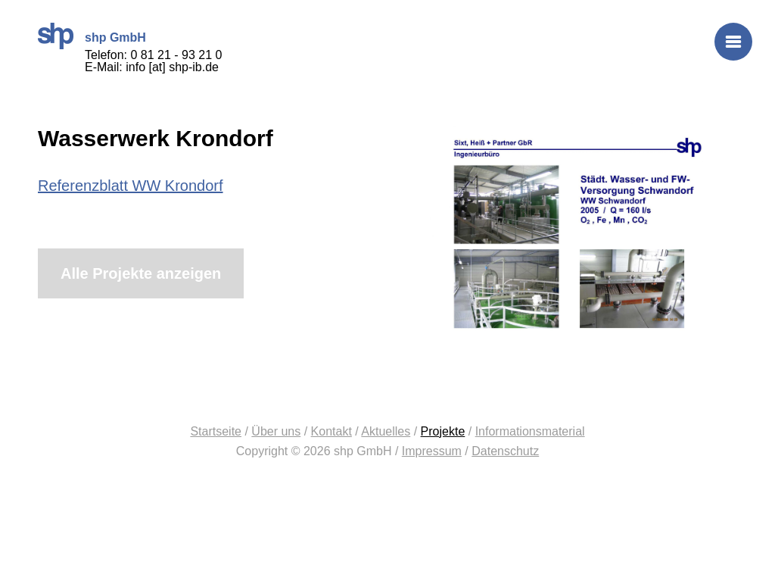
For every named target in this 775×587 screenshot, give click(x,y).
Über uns (275, 431)
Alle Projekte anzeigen (141, 273)
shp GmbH (55, 36)
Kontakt (331, 431)
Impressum (432, 451)
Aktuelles (385, 431)
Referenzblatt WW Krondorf (130, 185)
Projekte (443, 431)
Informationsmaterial (530, 431)
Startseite (215, 431)
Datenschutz (505, 451)
